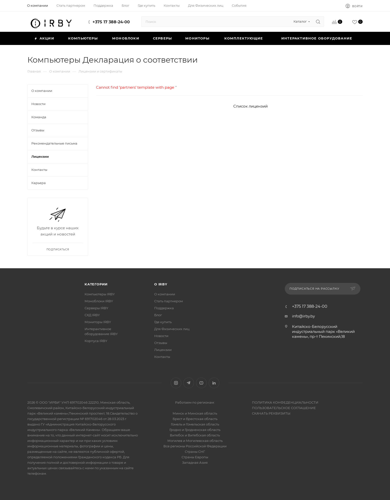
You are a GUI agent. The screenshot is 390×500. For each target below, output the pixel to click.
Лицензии (163, 350)
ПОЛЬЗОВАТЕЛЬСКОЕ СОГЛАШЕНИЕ (284, 408)
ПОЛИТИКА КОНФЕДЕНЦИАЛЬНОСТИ (285, 402)
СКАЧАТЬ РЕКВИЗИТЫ (271, 413)
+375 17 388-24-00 (111, 22)
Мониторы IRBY (98, 322)
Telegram (188, 383)
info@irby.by (303, 316)
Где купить (163, 322)
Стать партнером (168, 301)
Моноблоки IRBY (99, 301)
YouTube (201, 383)
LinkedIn (214, 383)
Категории (96, 284)
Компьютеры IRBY (100, 294)
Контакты (162, 357)
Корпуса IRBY (96, 341)
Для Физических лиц (172, 329)
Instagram (176, 383)
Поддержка (164, 308)
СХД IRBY (92, 315)
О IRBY (160, 284)
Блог (158, 315)
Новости (161, 336)
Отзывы (160, 343)
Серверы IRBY (96, 308)
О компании (164, 294)
